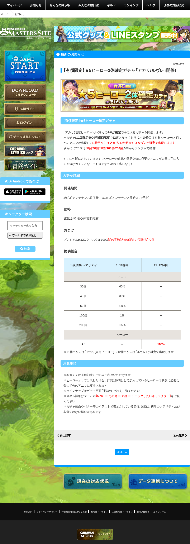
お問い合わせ (143, 511)
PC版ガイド (25, 109)
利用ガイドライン (99, 511)
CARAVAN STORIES (95, 534)
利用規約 (28, 511)
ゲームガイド (25, 165)
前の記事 (65, 435)
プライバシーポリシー (47, 511)
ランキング (131, 5)
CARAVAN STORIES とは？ (25, 151)
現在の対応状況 (173, 5)
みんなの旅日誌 (88, 5)
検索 (27, 248)
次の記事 (179, 435)
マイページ (14, 5)
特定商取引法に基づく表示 (74, 511)
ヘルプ (151, 5)
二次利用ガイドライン (122, 511)
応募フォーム (159, 511)
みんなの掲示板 (60, 5)
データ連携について (25, 137)
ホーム (5, 14)
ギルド (111, 5)
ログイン (25, 123)
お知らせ (36, 5)
